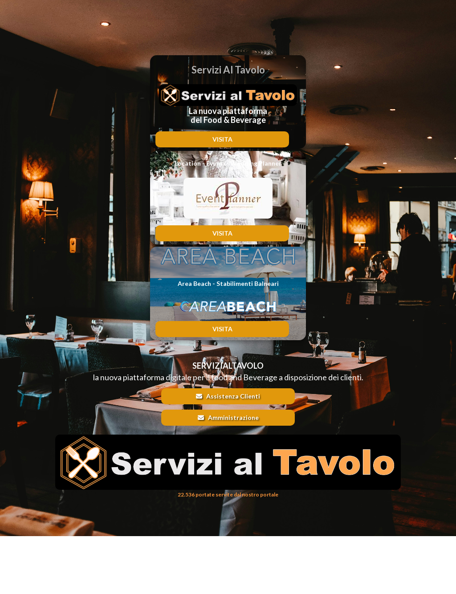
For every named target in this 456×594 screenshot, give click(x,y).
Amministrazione (228, 417)
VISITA (222, 139)
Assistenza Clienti (228, 396)
